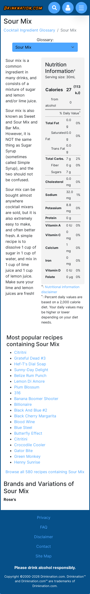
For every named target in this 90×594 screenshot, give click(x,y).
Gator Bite (23, 450)
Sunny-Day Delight (31, 369)
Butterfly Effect (28, 433)
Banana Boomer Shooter (36, 398)
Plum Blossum (26, 387)
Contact (43, 546)
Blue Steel (23, 427)
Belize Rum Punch (30, 375)
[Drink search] (54, 7)
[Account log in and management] (68, 7)
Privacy (43, 517)
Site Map (44, 556)
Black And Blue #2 (30, 410)
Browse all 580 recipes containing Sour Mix (45, 471)
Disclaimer (43, 536)
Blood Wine (24, 421)
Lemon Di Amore (29, 381)
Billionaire (23, 404)
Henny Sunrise (27, 462)
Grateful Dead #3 (30, 358)
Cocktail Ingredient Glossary (29, 30)
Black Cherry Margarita (35, 415)
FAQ (43, 527)
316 (17, 392)
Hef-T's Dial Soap (30, 364)
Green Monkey (27, 456)
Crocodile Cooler (29, 444)
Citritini (20, 439)
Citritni (20, 352)
